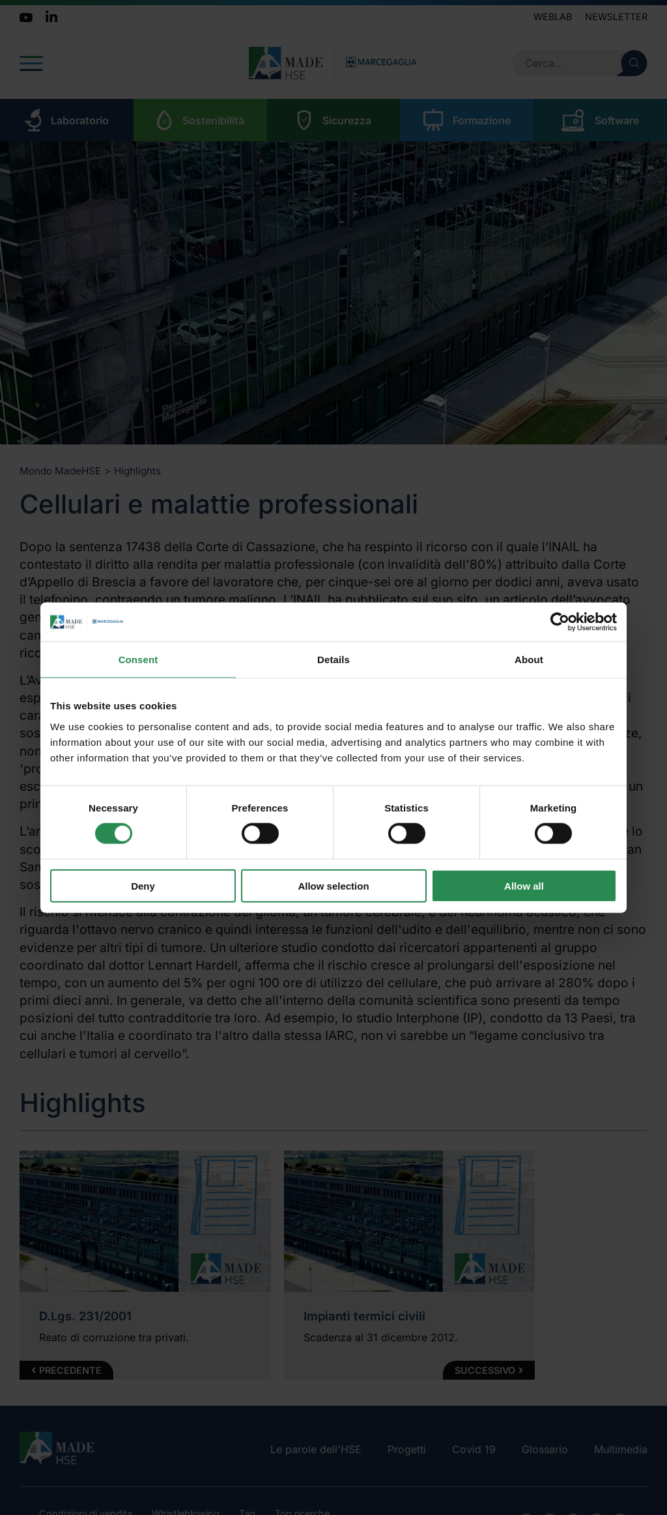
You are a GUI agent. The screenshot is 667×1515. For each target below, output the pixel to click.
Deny (143, 885)
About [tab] (529, 659)
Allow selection (333, 885)
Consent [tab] (138, 659)
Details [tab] (333, 659)
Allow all (524, 885)
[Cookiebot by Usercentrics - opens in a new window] (560, 622)
